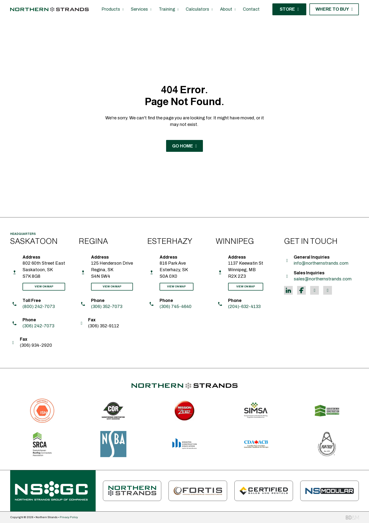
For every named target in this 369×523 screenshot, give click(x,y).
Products (110, 9)
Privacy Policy (69, 517)
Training (167, 9)
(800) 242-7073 (39, 306)
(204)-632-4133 (244, 306)
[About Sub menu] (235, 9)
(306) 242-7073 (38, 325)
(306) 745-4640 (176, 306)
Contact (251, 9)
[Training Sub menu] (177, 9)
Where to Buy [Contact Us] (334, 9)
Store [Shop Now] (289, 9)
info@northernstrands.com (321, 263)
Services (139, 9)
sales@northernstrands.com (323, 279)
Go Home (184, 146)
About (226, 9)
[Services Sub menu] (150, 9)
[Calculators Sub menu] (212, 9)
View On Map (44, 286)
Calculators (197, 9)
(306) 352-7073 (106, 306)
